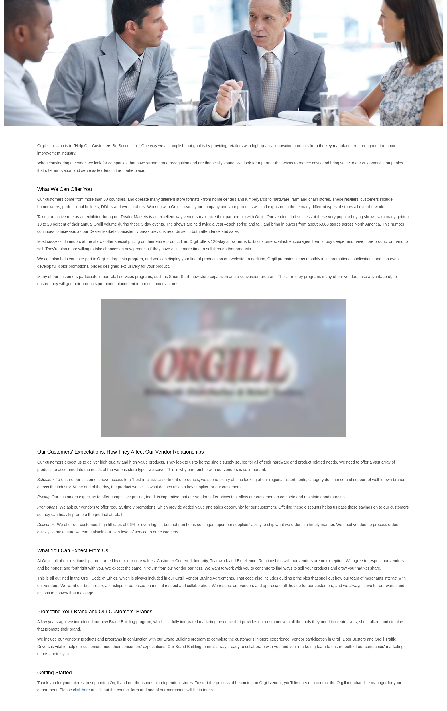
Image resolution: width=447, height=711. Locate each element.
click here (81, 690)
